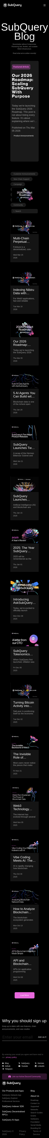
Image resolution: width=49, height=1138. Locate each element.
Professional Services (11, 1101)
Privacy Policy (22, 1132)
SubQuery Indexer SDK (13, 1106)
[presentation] (22, 1048)
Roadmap (35, 1100)
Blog (33, 1091)
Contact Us (35, 1103)
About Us (35, 1096)
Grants (33, 1116)
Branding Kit (36, 1128)
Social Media (36, 1125)
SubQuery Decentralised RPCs (13, 1113)
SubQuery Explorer (10, 1098)
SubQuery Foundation (35, 1120)
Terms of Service (37, 1132)
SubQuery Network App (11, 1095)
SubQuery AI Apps (10, 1120)
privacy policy (11, 1057)
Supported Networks (35, 1108)
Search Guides (37, 1113)
